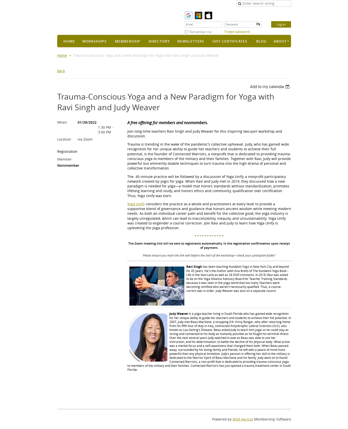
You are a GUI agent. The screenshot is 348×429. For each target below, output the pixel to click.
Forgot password (237, 31)
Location (64, 139)
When (62, 122)
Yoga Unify (136, 204)
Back (61, 70)
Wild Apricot (243, 419)
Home (62, 55)
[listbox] (270, 87)
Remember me (200, 32)
